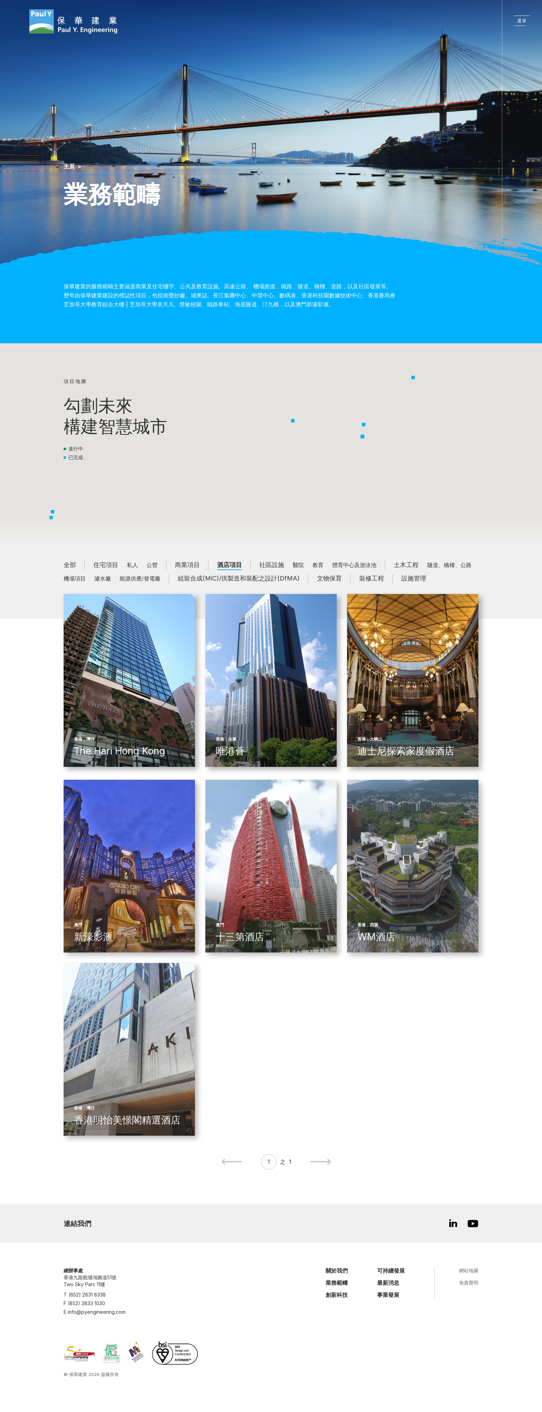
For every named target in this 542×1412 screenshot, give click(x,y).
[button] (362, 436)
